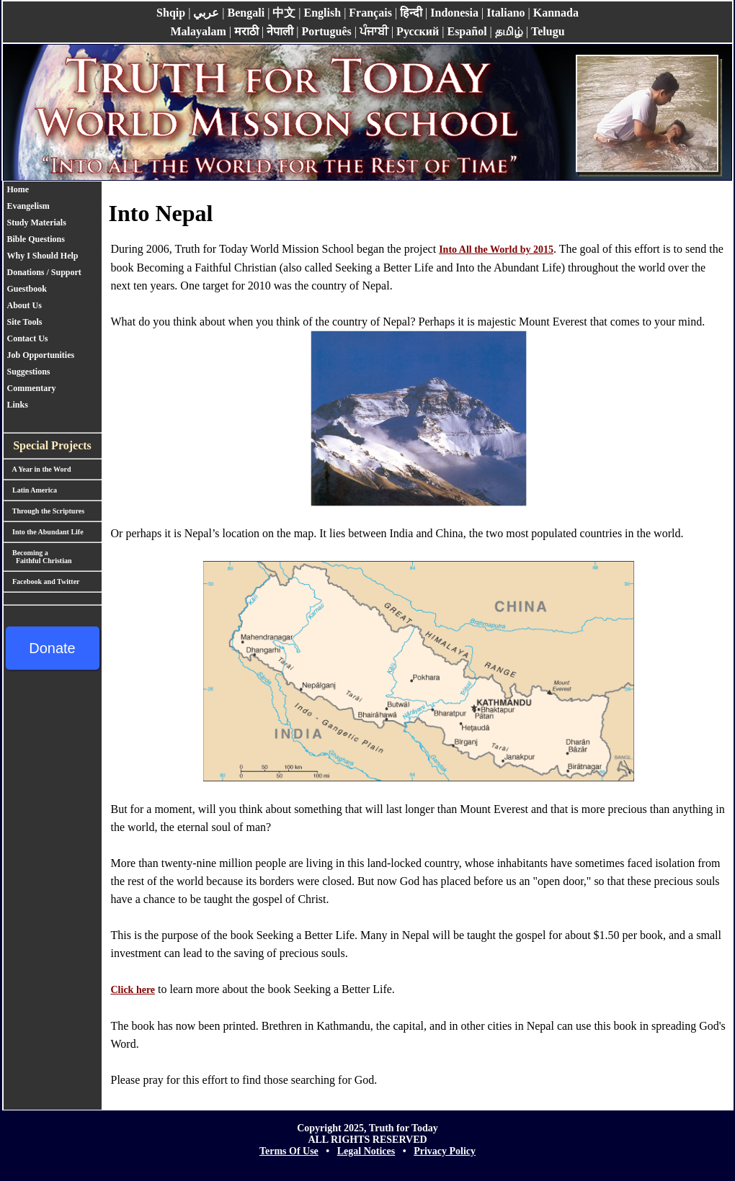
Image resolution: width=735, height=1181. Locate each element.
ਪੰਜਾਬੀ (374, 31)
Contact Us (27, 338)
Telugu (548, 31)
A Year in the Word (37, 469)
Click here (133, 989)
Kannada (556, 12)
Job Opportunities (41, 355)
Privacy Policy (445, 1151)
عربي (206, 12)
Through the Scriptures (44, 511)
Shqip (170, 12)
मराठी (246, 31)
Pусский (417, 31)
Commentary (31, 388)
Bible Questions (36, 239)
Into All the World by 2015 (496, 249)
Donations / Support (47, 272)
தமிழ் (509, 31)
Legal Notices (366, 1151)
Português (326, 31)
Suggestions (28, 372)
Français (370, 12)
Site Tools (25, 322)
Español (466, 31)
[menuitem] (48, 189)
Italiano (505, 12)
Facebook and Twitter (42, 581)
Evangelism (28, 206)
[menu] (48, 297)
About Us (24, 305)
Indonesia (454, 12)
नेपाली (280, 31)
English (323, 12)
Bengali (246, 12)
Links (17, 405)
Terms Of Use (288, 1151)
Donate (52, 648)
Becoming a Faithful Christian (38, 557)
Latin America (30, 490)
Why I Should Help (43, 256)
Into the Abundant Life (44, 532)
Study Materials (36, 222)
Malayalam (198, 31)
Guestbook (27, 289)
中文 (283, 12)
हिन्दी (411, 12)
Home (18, 189)
